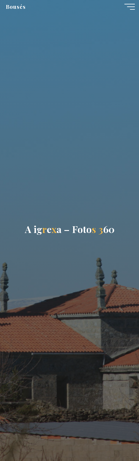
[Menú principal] (129, 7)
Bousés (16, 6)
